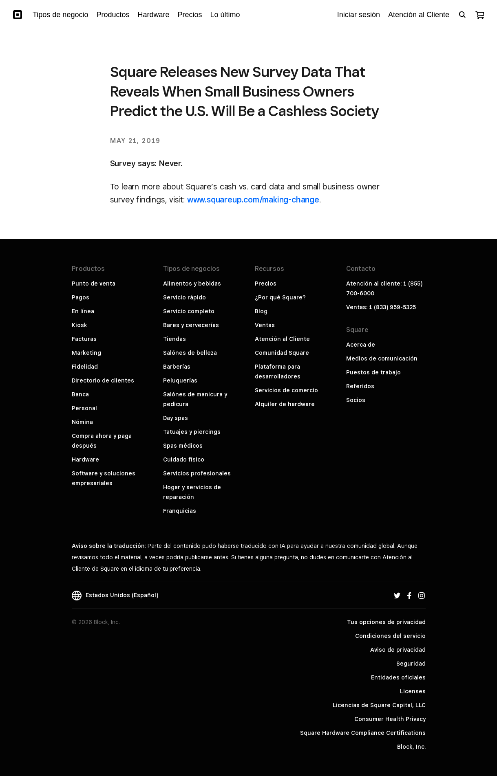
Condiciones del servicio (390, 636)
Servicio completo (188, 311)
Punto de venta (93, 283)
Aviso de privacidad (398, 649)
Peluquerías (180, 380)
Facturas (84, 339)
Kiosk (79, 325)
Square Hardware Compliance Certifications (363, 733)
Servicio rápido (184, 297)
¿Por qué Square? (280, 297)
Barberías (176, 366)
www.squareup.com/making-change (253, 199)
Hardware (85, 459)
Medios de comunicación (381, 358)
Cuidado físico (183, 459)
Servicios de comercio (286, 390)
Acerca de (360, 344)
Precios (265, 283)
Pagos (80, 297)
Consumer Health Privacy (390, 719)
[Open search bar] (462, 14)
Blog (261, 311)
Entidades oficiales (398, 677)
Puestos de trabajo (373, 372)
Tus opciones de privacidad (386, 622)
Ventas (265, 325)
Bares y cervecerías (191, 325)
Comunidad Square (282, 353)
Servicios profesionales (197, 473)
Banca (80, 394)
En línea (83, 311)
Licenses (413, 691)
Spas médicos (183, 445)
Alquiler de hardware (285, 404)
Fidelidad (85, 366)
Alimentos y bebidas (192, 283)
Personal (84, 408)
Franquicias (179, 511)
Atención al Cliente (282, 339)
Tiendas (174, 339)
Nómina (82, 422)
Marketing (86, 353)
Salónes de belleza (190, 353)
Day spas (175, 418)
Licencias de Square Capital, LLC (379, 705)
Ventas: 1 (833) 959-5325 (381, 307)
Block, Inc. (411, 746)
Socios (355, 400)
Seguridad (411, 663)
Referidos (360, 386)
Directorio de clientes (103, 380)
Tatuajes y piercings (192, 432)
